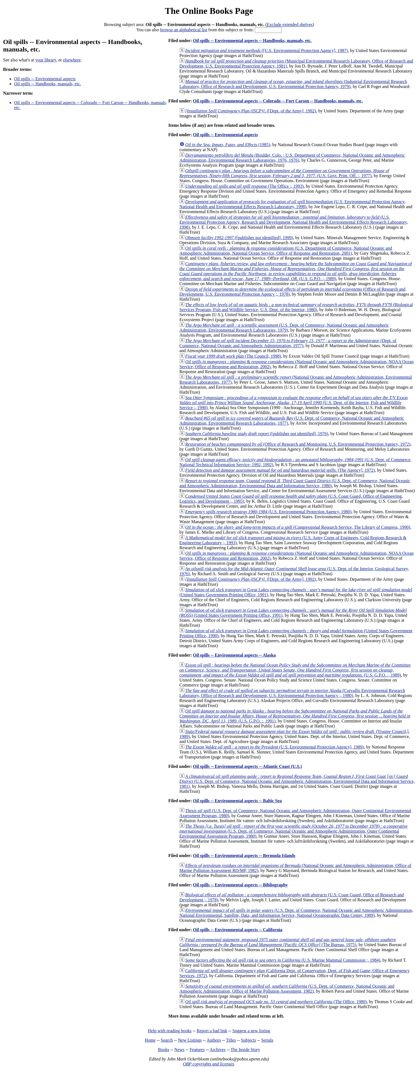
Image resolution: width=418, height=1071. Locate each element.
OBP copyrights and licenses (208, 1064)
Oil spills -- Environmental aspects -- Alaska (234, 655)
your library (45, 60)
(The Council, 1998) (233, 356)
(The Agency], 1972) (280, 470)
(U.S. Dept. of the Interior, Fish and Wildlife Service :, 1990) (294, 402)
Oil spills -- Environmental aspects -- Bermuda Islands (244, 855)
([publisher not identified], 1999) (239, 237)
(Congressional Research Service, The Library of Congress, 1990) (297, 527)
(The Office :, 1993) (244, 186)
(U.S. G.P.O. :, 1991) (295, 716)
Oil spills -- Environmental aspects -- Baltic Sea (237, 800)
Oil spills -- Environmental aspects (45, 78)
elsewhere (72, 60)
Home (150, 1040)
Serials (267, 1040)
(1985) (227, 144)
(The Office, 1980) (276, 1001)
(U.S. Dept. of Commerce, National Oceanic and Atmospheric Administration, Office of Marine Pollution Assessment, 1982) (287, 988)
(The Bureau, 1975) (288, 942)
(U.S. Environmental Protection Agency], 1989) (274, 747)
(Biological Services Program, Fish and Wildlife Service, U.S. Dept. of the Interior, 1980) (296, 307)
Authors (214, 1040)
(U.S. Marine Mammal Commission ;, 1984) (282, 960)
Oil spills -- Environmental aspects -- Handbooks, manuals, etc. (252, 40)
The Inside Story (245, 1049)
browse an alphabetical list (183, 29)
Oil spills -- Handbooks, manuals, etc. (47, 83)
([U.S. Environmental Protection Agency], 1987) (266, 50)
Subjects (248, 1040)
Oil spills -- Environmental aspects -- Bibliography (240, 884)
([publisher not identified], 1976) (256, 433)
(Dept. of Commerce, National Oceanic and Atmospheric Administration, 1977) (288, 343)
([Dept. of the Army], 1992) (250, 111)
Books (163, 1049)
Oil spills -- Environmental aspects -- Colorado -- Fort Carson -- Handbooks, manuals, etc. (278, 101)
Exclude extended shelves (289, 24)
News (179, 1049)
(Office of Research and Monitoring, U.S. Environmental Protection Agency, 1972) (298, 444)
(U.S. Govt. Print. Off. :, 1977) (284, 173)
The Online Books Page (209, 11)
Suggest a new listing (251, 1030)
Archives (217, 1049)
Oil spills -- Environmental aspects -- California (237, 929)
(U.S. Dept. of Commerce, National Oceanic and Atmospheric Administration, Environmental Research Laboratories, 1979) (284, 327)
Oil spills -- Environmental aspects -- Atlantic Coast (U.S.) (247, 766)
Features (196, 1049)
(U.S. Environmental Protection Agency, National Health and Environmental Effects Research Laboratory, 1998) (293, 204)
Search (167, 1040)
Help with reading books (169, 1030)
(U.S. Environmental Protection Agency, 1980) (268, 511)
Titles (231, 1040)
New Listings (190, 1040)
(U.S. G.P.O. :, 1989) (296, 271)
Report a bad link (212, 1030)
